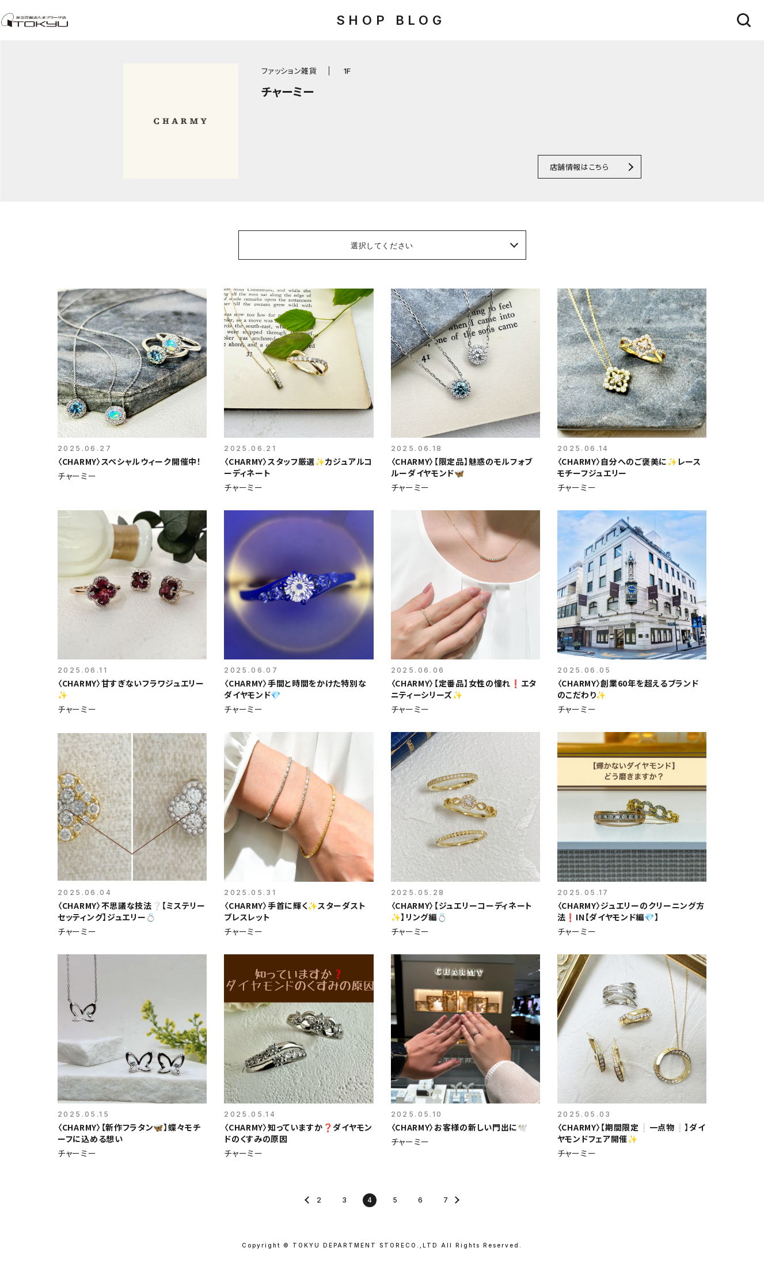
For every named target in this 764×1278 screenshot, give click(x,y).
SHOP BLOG (390, 20)
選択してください (382, 245)
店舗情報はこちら (579, 166)
